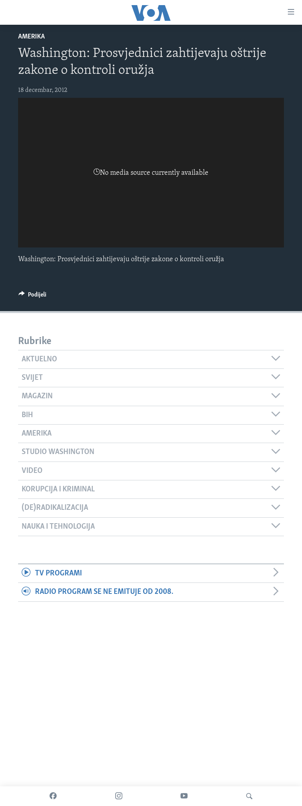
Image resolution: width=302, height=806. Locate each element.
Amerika (31, 36)
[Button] (32, 296)
